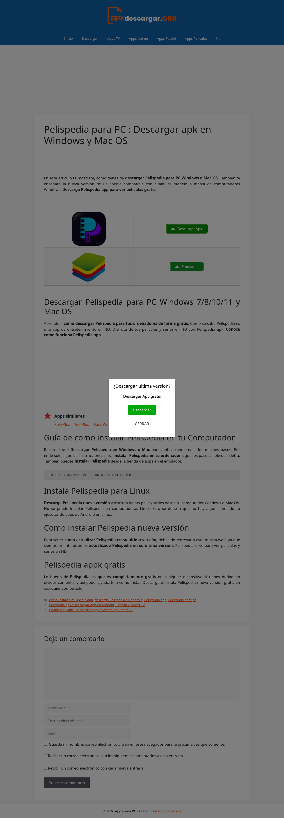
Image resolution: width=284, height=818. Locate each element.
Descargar (142, 409)
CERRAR (142, 423)
